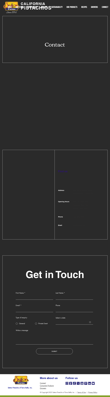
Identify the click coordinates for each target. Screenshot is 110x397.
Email (18, 305)
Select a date (60, 318)
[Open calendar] (90, 322)
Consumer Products (47, 386)
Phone (58, 305)
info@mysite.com (79, 225)
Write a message (22, 330)
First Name (20, 293)
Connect (43, 383)
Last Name (59, 293)
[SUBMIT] (54, 351)
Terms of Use (81, 392)
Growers (43, 388)
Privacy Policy (92, 392)
